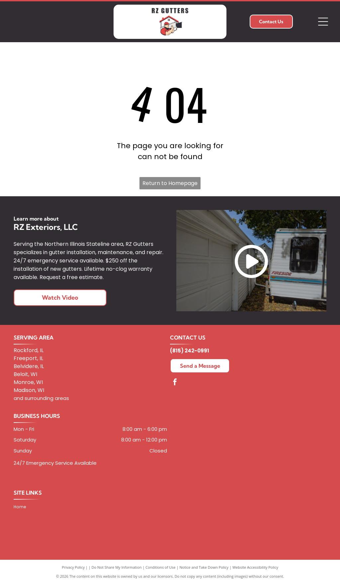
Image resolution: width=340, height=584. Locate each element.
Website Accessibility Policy (255, 567)
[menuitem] (22, 506)
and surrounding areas (41, 398)
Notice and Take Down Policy (204, 567)
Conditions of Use (160, 567)
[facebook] (175, 383)
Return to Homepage (170, 183)
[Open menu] (323, 22)
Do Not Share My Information (117, 567)
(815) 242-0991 (189, 350)
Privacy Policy (73, 567)
